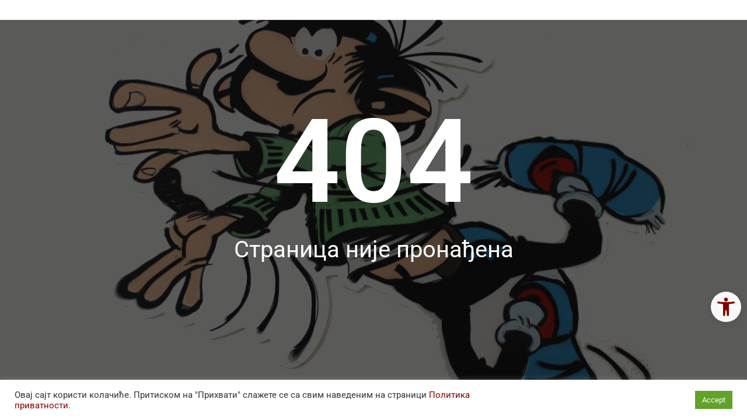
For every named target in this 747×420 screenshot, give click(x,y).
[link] (726, 307)
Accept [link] (713, 400)
